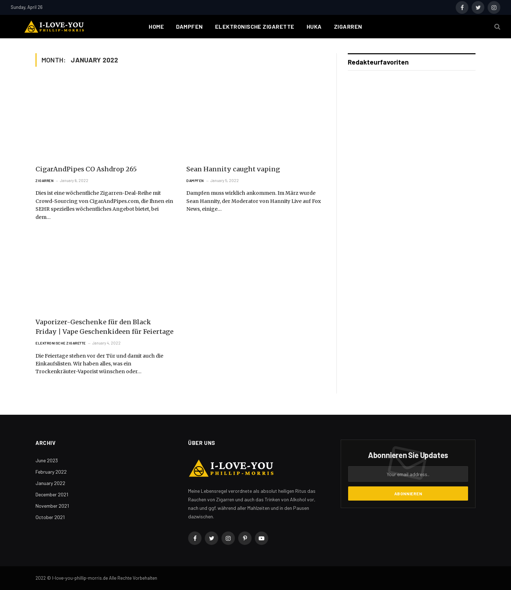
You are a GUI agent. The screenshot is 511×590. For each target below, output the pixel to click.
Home (156, 26)
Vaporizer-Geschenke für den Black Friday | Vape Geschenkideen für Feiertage (104, 327)
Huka (314, 26)
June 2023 (46, 460)
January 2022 (50, 483)
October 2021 (50, 517)
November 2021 (52, 506)
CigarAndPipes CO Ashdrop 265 (86, 169)
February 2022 (51, 472)
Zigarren (348, 26)
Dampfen (189, 26)
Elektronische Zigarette (255, 26)
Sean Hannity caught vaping (233, 169)
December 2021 (51, 494)
